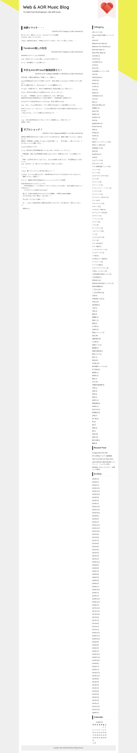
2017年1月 (95, 629)
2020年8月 (95, 568)
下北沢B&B (95, 277)
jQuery (94, 93)
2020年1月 (95, 586)
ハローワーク (96, 231)
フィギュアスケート (98, 249)
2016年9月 (95, 642)
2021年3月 (95, 553)
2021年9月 (95, 534)
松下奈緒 (95, 369)
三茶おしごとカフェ (98, 271)
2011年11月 (96, 709)
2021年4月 (95, 550)
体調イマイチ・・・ (34, 27)
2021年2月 (95, 556)
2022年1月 (95, 522)
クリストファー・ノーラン (100, 188)
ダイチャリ (95, 216)
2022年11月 (96, 510)
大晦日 (94, 329)
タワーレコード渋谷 (98, 212)
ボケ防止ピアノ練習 (98, 259)
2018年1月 (95, 605)
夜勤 (93, 323)
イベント (95, 169)
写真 (93, 311)
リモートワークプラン (99, 268)
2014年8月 (95, 679)
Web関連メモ (57, 74)
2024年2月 (95, 482)
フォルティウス (97, 252)
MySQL (94, 114)
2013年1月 (95, 688)
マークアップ (96, 262)
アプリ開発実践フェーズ (100, 166)
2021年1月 (95, 559)
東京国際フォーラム (98, 366)
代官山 (94, 302)
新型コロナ (95, 354)
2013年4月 (95, 682)
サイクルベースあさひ (99, 197)
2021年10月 (96, 531)
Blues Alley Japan (97, 53)
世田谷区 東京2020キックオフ (101, 283)
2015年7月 (95, 666)
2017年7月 (95, 620)
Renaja (94, 133)
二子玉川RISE (96, 292)
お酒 (93, 157)
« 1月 (94, 743)
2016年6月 (95, 645)
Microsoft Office (97, 105)
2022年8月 (95, 516)
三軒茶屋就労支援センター (100, 274)
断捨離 (94, 348)
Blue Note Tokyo (97, 49)
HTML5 (94, 80)
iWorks (94, 83)
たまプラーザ (96, 160)
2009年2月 (95, 712)
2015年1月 (95, 669)
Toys (93, 139)
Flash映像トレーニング (99, 71)
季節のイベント (97, 332)
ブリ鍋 (94, 256)
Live (93, 99)
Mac (93, 102)
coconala (95, 56)
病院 (93, 397)
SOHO (94, 136)
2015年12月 (96, 654)
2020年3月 (95, 580)
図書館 (94, 317)
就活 (93, 335)
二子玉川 (95, 289)
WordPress (65, 74)
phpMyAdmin (96, 123)
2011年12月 (96, 706)
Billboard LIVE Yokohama (100, 46)
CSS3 (94, 65)
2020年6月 (95, 574)
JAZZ (94, 89)
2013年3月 (95, 685)
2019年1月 (95, 596)
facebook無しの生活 (35, 48)
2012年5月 (95, 694)
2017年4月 (95, 623)
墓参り (94, 320)
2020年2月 (95, 583)
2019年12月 (96, 590)
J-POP (94, 86)
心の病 (71, 31)
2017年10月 (96, 614)
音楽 (93, 434)
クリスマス (95, 191)
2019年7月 (95, 593)
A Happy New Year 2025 (100, 453)
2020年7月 (95, 571)
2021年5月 (95, 546)
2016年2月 (95, 648)
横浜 (93, 379)
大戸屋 (94, 326)
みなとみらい (96, 163)
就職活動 (95, 339)
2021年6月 (95, 543)
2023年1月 (95, 503)
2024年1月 (95, 485)
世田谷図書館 (96, 286)
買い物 (94, 418)
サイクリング (96, 194)
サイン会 (95, 200)
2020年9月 (95, 565)
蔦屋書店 (95, 412)
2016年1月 (95, 651)
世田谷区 (95, 280)
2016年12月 (96, 633)
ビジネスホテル (97, 237)
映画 (93, 360)
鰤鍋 (93, 443)
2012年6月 (95, 691)
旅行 (93, 357)
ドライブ (95, 222)
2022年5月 (95, 519)
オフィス (95, 172)
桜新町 (94, 372)
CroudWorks (96, 62)
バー (93, 234)
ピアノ (94, 240)
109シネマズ (96, 32)
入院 (93, 308)
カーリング (95, 182)
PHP (93, 120)
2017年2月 (95, 626)
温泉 (93, 391)
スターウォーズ (97, 203)
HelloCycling (96, 77)
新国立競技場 (96, 351)
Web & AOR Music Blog (46, 7)
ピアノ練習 (95, 246)
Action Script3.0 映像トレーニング (103, 35)
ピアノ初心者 (96, 243)
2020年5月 (95, 577)
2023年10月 (96, 494)
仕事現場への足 (97, 299)
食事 (93, 437)
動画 (93, 314)
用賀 (93, 394)
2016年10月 (96, 639)
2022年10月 (96, 513)
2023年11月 (96, 491)
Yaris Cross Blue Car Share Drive (102, 459)
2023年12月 (96, 488)
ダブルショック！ (33, 129)
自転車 (94, 406)
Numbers (95, 117)
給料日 (94, 400)
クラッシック (96, 185)
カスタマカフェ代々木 (99, 176)
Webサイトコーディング (100, 142)
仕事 (93, 295)
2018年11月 (96, 602)
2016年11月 (96, 636)
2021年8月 (95, 537)
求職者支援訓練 (97, 385)
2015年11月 (96, 657)
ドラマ (94, 225)
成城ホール (95, 345)
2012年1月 (95, 703)
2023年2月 (95, 500)
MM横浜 (94, 108)
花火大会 (95, 409)
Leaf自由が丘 (96, 96)
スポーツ (95, 206)
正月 (93, 382)
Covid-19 (95, 59)
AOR (93, 40)
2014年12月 (96, 673)
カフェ (94, 179)
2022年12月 (96, 506)
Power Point (96, 126)
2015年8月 (95, 663)
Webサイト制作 (97, 145)
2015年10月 (96, 660)
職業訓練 (95, 403)
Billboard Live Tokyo (98, 43)
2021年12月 (96, 525)
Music (94, 111)
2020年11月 (96, 562)
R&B (93, 129)
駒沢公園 (95, 440)
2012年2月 (95, 700)
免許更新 (95, 305)
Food (93, 74)
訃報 (93, 415)
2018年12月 (96, 599)
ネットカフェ (96, 228)
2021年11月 (96, 528)
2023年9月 (95, 497)
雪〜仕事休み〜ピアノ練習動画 (102, 456)
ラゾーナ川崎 (96, 265)
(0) (82, 31)
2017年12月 (96, 608)
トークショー (96, 219)
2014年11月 (96, 676)
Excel (94, 68)
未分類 (94, 363)
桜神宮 (94, 375)
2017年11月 (96, 611)
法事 (93, 388)
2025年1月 (95, 479)
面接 (93, 428)
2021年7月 (95, 540)
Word (94, 151)
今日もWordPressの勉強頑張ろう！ (43, 69)
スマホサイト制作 (98, 209)
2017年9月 (95, 617)
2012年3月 (95, 697)
